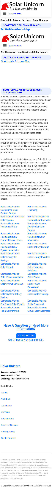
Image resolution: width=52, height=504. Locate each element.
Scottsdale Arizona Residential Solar (10, 225)
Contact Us (6, 405)
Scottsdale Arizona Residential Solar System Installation (10, 247)
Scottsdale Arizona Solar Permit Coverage (12, 282)
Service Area (7, 418)
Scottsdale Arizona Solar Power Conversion (37, 284)
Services (5, 412)
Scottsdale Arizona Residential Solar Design (37, 226)
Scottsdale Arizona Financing (37, 208)
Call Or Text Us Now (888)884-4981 (26, 340)
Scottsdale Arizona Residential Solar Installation (37, 236)
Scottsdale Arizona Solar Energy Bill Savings (10, 257)
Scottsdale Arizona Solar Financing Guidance (37, 267)
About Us (5, 399)
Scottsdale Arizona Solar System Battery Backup (11, 294)
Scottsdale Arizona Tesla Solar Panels (10, 309)
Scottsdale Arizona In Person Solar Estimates (39, 218)
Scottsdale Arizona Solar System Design (38, 292)
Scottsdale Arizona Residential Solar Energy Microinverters (11, 236)
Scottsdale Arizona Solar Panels (37, 275)
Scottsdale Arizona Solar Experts (10, 265)
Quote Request (8, 438)
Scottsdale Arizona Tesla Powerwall (37, 302)
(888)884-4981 (15, 14)
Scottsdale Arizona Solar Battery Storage (38, 245)
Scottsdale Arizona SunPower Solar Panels (12, 302)
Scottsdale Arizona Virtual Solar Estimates (39, 309)
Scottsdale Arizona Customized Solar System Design (10, 210)
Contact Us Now (26, 335)
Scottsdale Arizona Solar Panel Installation (12, 275)
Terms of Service (9, 425)
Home (4, 392)
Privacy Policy (8, 431)
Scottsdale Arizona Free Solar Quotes (12, 218)
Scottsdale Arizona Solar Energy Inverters (39, 255)
